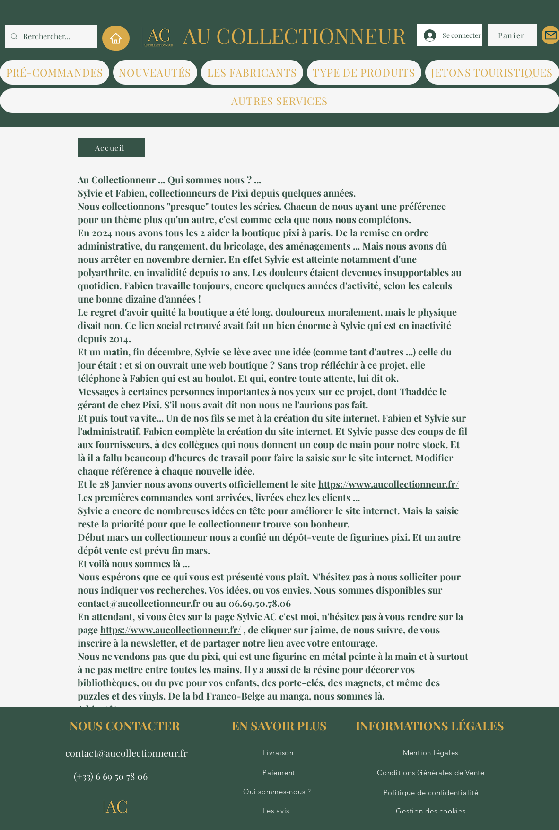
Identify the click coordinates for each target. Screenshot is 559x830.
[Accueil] (111, 147)
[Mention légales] (429, 753)
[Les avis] (279, 810)
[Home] (116, 38)
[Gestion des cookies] (429, 811)
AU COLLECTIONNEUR (294, 35)
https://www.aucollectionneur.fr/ (388, 483)
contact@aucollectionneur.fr (126, 752)
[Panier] (512, 35)
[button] (252, 72)
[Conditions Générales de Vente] (429, 772)
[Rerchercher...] (50, 36)
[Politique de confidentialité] (429, 792)
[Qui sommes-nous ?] (278, 791)
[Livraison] (279, 753)
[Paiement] (279, 772)
